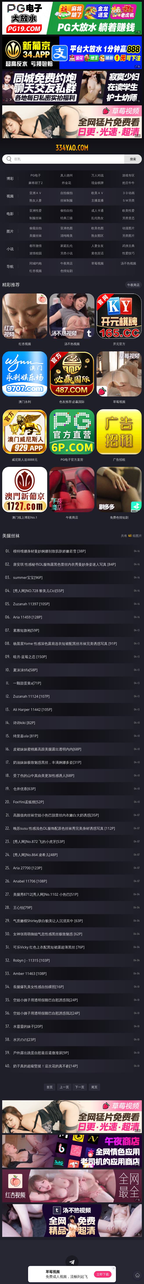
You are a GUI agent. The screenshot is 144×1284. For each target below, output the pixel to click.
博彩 (10, 178)
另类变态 (128, 218)
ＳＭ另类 (128, 200)
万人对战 (97, 175)
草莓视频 (97, 263)
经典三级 (66, 218)
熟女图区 (97, 235)
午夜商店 (66, 263)
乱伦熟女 (97, 218)
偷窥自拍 (35, 228)
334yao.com (72, 147)
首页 (50, 1087)
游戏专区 (128, 175)
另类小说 (66, 253)
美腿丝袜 (35, 235)
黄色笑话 (97, 253)
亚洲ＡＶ (35, 193)
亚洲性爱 (35, 210)
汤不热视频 (128, 263)
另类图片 (128, 235)
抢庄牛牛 (128, 183)
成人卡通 (97, 210)
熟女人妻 (35, 200)
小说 (10, 248)
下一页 (79, 1087)
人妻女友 (97, 246)
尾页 (94, 1087)
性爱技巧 (128, 253)
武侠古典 (128, 246)
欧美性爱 (128, 210)
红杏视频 (35, 271)
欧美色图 (97, 228)
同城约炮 (35, 263)
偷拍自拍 (66, 210)
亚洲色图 (66, 228)
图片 (10, 231)
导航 (10, 266)
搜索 (133, 159)
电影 (10, 213)
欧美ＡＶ (97, 193)
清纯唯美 (66, 235)
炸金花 (66, 183)
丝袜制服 (66, 200)
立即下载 (103, 1274)
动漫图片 (128, 228)
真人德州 (66, 175)
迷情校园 (35, 253)
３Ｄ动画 (128, 193)
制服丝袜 (35, 218)
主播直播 (97, 200)
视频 (10, 196)
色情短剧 (66, 271)
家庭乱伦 (66, 246)
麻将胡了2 (36, 183)
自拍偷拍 (66, 193)
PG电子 (36, 175)
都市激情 (35, 246)
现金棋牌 (97, 183)
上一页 (64, 1087)
